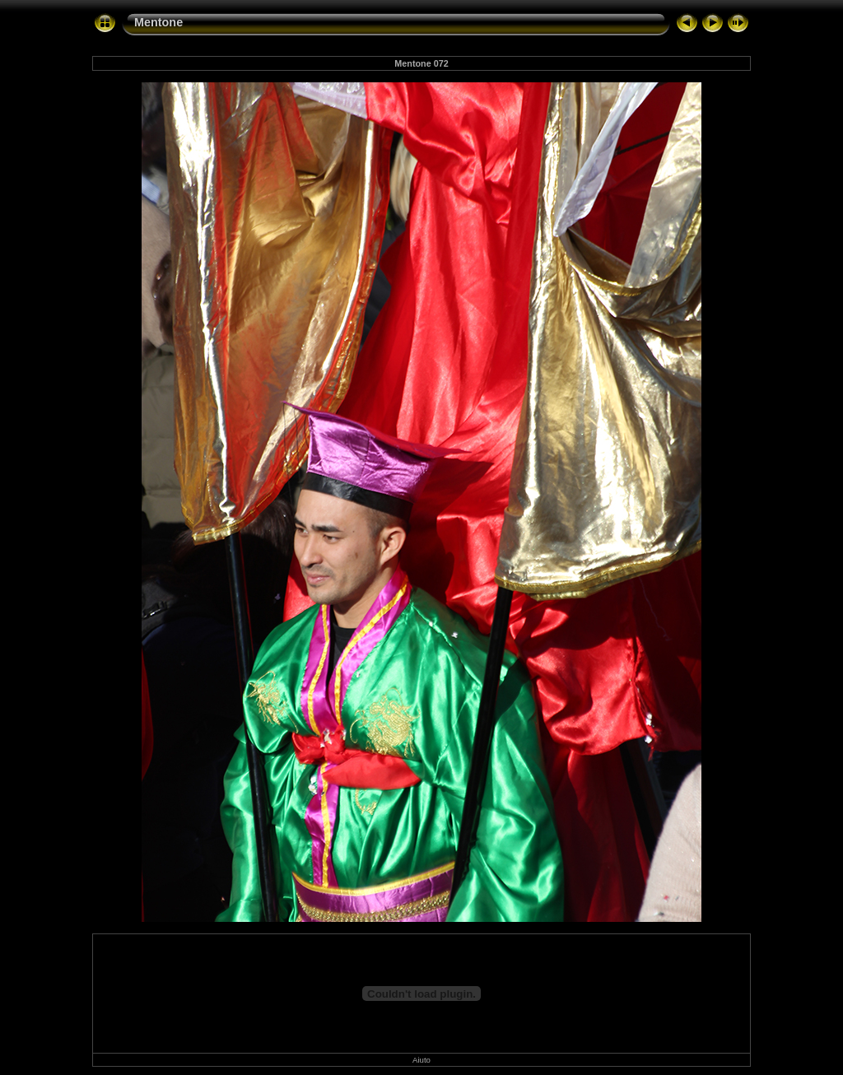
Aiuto (421, 1059)
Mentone (158, 22)
